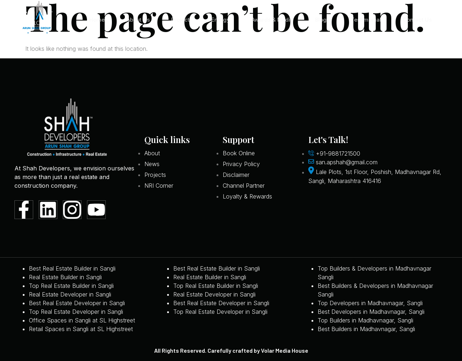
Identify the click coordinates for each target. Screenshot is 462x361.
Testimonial (365, 19)
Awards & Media (271, 19)
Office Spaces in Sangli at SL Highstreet (82, 320)
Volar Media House (284, 350)
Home (95, 19)
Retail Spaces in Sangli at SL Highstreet (81, 329)
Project (178, 19)
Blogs (321, 19)
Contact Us (416, 19)
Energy (218, 19)
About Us (136, 19)
